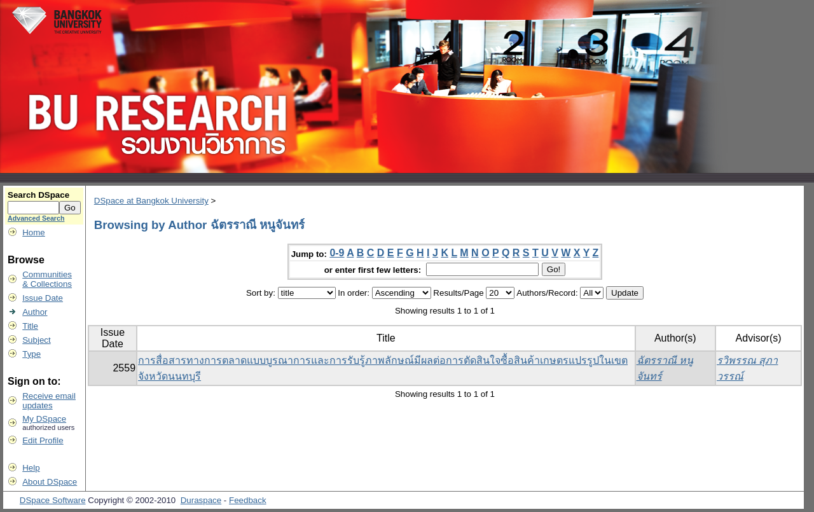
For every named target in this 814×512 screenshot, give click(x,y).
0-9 (336, 252)
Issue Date (42, 298)
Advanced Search (36, 218)
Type (31, 354)
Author (34, 312)
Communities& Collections (47, 279)
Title (30, 326)
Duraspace (201, 500)
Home (33, 232)
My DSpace (44, 419)
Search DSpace (38, 195)
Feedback (247, 500)
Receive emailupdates (49, 400)
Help (30, 468)
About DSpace (49, 482)
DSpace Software (53, 500)
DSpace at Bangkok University (151, 200)
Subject (36, 340)
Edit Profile (42, 440)
